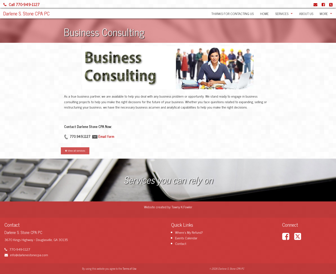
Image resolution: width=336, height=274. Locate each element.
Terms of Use (129, 268)
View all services (75, 150)
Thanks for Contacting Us (232, 13)
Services (281, 13)
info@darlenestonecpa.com (26, 255)
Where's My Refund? (189, 232)
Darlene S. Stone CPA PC (26, 13)
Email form (106, 136)
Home (264, 13)
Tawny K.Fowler (181, 207)
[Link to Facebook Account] (323, 4)
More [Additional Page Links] (324, 13)
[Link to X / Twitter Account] (331, 4)
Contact (180, 243)
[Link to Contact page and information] (315, 4)
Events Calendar (186, 238)
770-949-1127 (17, 249)
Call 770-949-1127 (21, 4)
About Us (306, 13)
